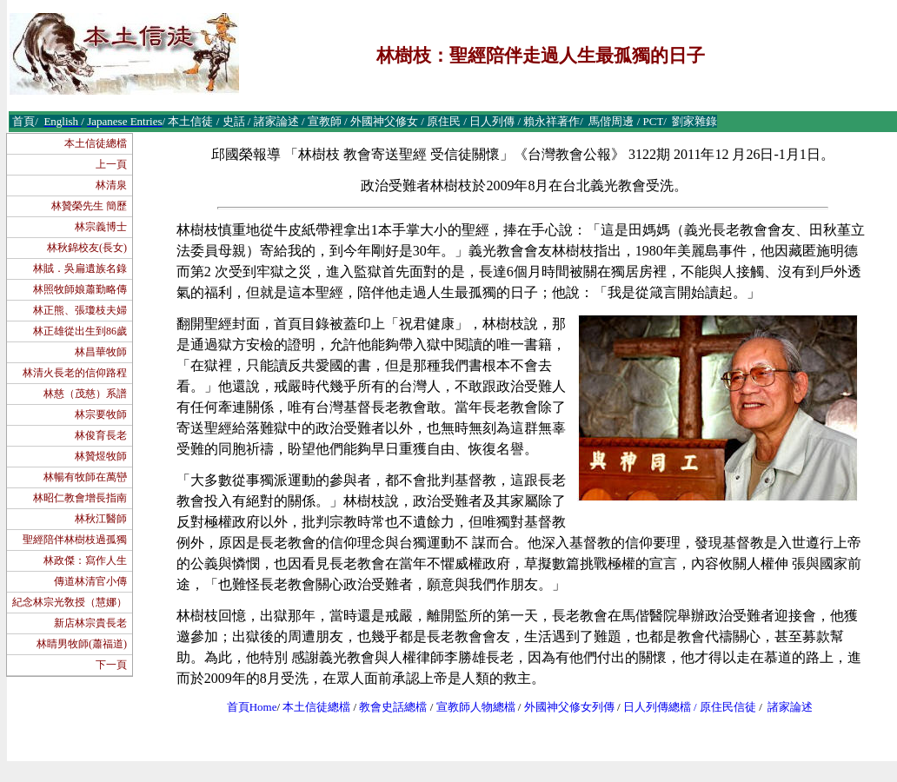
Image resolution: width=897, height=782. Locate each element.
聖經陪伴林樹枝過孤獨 (75, 539)
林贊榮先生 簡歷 (89, 206)
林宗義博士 (101, 227)
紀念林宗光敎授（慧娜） (69, 602)
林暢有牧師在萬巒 (85, 477)
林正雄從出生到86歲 (80, 331)
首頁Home (252, 706)
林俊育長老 (101, 435)
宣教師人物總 (470, 706)
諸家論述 (790, 706)
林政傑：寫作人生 (85, 560)
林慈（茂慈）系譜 (85, 394)
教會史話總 (387, 706)
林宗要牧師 (101, 414)
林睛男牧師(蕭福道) (82, 644)
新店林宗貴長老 (90, 623)
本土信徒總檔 (95, 143)
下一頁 (111, 665)
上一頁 (111, 164)
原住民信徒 (728, 706)
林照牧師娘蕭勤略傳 (80, 289)
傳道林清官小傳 (90, 581)
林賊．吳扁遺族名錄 (80, 268)
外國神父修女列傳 (569, 706)
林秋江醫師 (101, 519)
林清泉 (111, 185)
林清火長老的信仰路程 (75, 373)
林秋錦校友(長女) (87, 248)
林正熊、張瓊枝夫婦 (80, 310)
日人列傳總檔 (657, 706)
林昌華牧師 (101, 352)
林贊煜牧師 (101, 456)
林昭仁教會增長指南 (80, 498)
